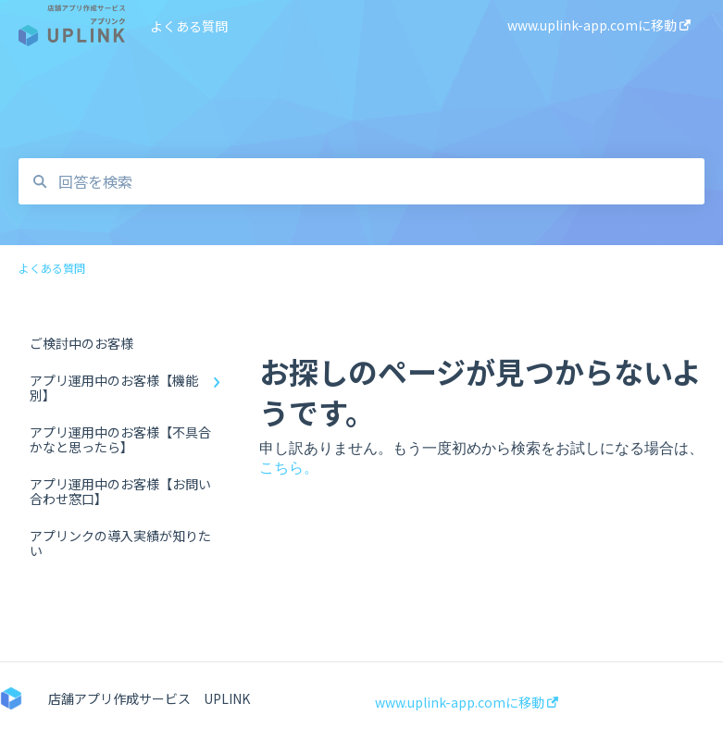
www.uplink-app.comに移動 (466, 702)
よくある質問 (189, 26)
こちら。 (288, 467)
